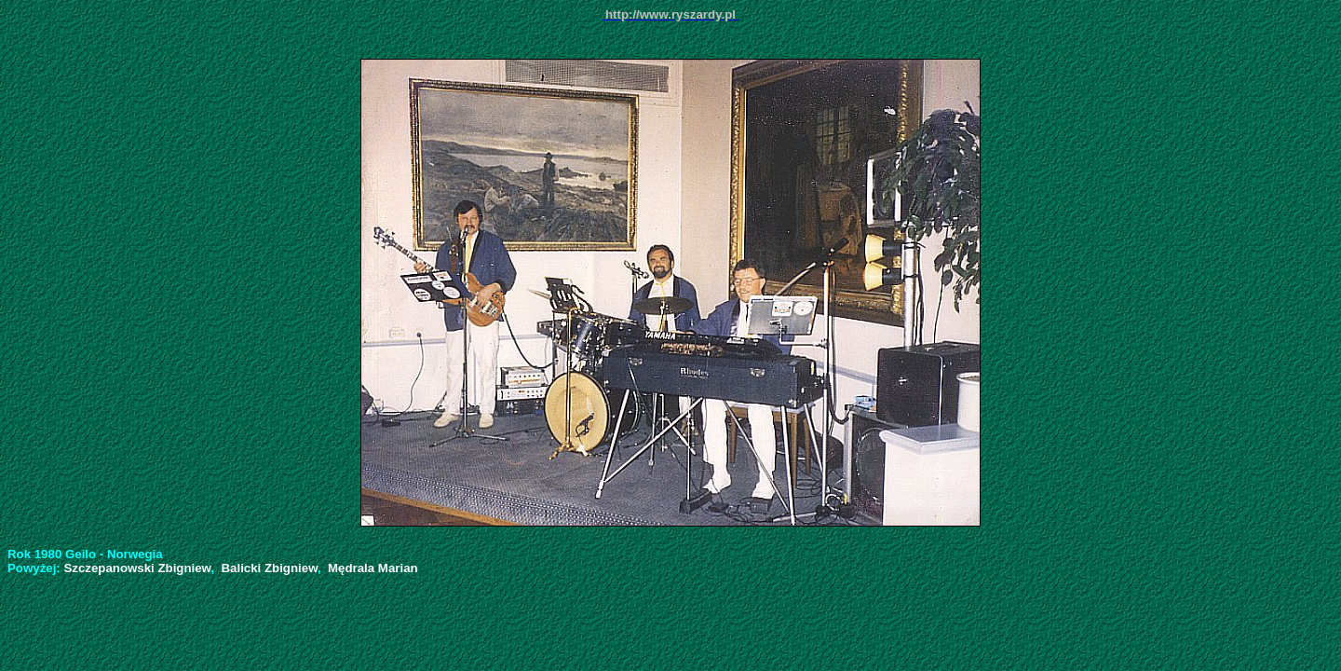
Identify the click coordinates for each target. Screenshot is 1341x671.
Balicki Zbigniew (270, 568)
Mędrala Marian (373, 568)
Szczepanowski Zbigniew (136, 568)
